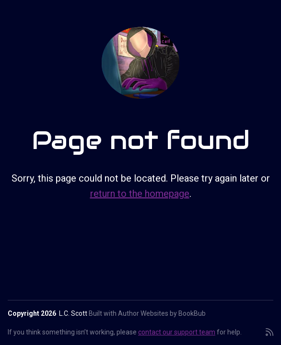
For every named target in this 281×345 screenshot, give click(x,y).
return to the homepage (139, 193)
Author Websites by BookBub (162, 313)
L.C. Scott (73, 313)
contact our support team (176, 332)
